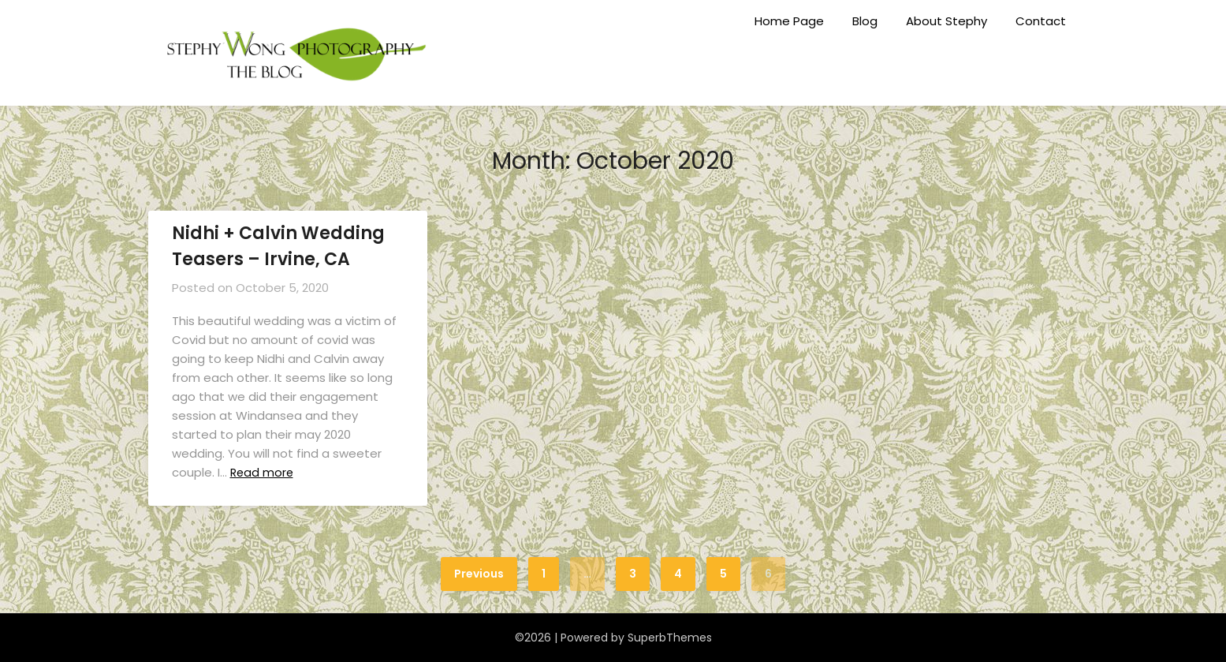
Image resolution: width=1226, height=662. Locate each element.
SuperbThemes (670, 637)
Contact (1040, 21)
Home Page (789, 21)
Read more (264, 472)
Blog (865, 21)
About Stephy (946, 21)
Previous (479, 574)
